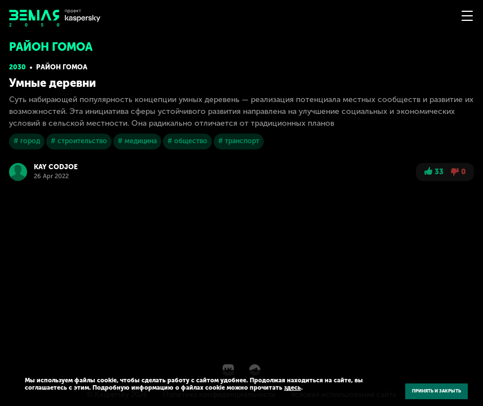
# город (27, 141)
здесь (292, 387)
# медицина (137, 141)
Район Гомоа (61, 67)
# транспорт (238, 141)
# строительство (79, 141)
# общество (187, 141)
